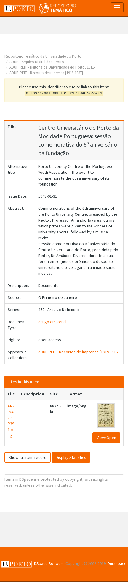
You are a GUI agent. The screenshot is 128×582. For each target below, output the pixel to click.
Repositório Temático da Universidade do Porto (42, 56)
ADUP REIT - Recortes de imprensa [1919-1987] (46, 72)
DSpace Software (49, 563)
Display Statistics (71, 457)
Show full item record (28, 457)
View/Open (106, 437)
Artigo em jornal (52, 321)
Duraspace (117, 563)
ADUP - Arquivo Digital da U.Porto (36, 61)
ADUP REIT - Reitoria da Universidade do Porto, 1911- (52, 67)
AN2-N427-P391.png (11, 420)
